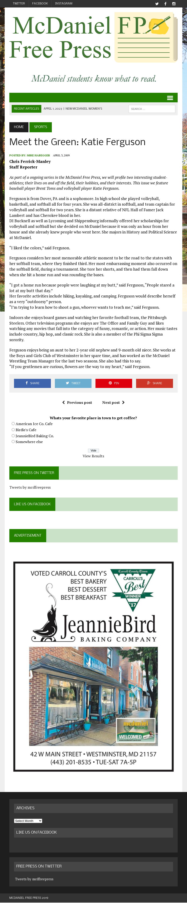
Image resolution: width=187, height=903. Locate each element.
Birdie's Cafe (26, 429)
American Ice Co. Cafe (34, 423)
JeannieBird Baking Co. (35, 435)
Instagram (63, 3)
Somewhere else (29, 441)
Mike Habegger (38, 155)
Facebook (40, 3)
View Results (93, 456)
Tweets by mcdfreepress (30, 487)
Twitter (19, 3)
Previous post (77, 402)
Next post (113, 402)
